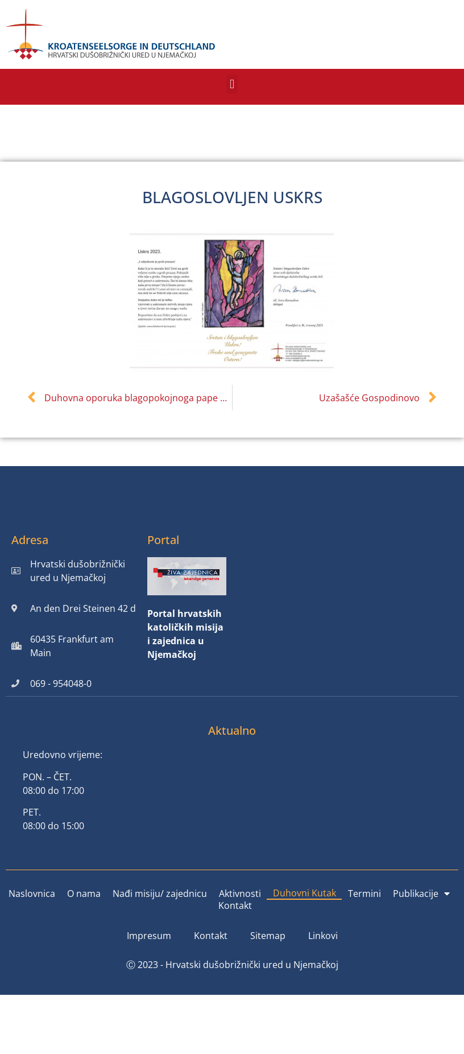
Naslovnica (32, 893)
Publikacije (421, 893)
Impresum (149, 935)
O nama (84, 893)
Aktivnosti (240, 893)
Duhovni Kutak (304, 893)
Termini (364, 893)
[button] (231, 84)
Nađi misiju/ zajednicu (160, 893)
